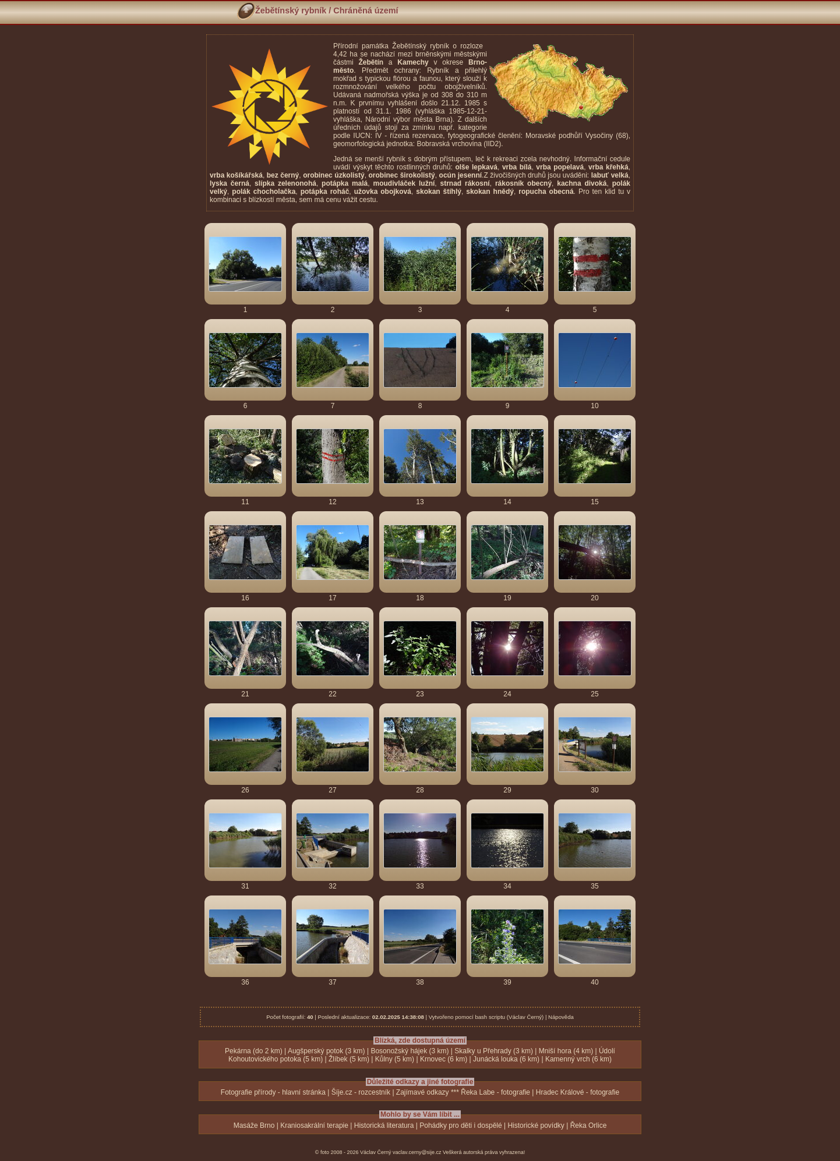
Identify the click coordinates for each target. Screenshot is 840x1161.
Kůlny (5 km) (394, 1059)
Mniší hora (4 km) (566, 1051)
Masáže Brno (254, 1125)
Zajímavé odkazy (422, 1092)
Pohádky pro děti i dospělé (460, 1125)
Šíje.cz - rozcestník (360, 1092)
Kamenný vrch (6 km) (578, 1059)
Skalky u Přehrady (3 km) (493, 1051)
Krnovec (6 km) (443, 1059)
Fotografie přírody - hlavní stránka (273, 1092)
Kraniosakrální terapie (314, 1125)
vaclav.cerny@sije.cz (417, 1152)
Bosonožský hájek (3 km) (409, 1051)
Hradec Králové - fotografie (577, 1092)
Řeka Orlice (588, 1125)
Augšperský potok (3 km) (326, 1051)
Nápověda (561, 1017)
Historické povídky (535, 1125)
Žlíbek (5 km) (349, 1059)
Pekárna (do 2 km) (254, 1051)
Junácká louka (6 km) (506, 1059)
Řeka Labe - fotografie (495, 1092)
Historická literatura (384, 1125)
